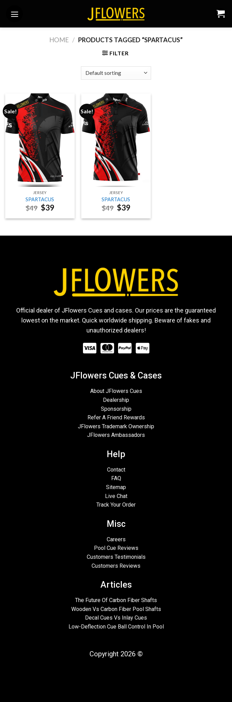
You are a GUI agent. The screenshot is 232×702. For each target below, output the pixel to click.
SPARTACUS (39, 199)
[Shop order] (116, 73)
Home (59, 40)
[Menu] (14, 13)
